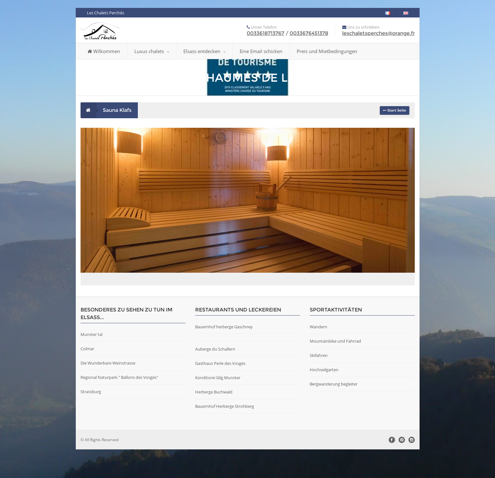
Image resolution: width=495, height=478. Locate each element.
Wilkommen (104, 51)
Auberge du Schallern (215, 377)
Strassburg (91, 420)
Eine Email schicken (261, 51)
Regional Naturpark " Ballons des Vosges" (119, 406)
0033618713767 (265, 33)
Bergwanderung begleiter (333, 412)
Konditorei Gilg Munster (217, 406)
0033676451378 (309, 33)
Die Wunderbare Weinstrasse (108, 391)
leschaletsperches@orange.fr (378, 33)
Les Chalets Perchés (105, 13)
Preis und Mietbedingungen (327, 51)
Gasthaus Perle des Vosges (220, 392)
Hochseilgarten (324, 398)
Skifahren (319, 384)
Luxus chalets (151, 51)
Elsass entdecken (204, 51)
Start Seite (394, 110)
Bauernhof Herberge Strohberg (224, 435)
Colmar (87, 377)
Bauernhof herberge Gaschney (224, 355)
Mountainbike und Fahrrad (335, 369)
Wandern (318, 355)
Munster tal (92, 363)
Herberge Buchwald (213, 420)
